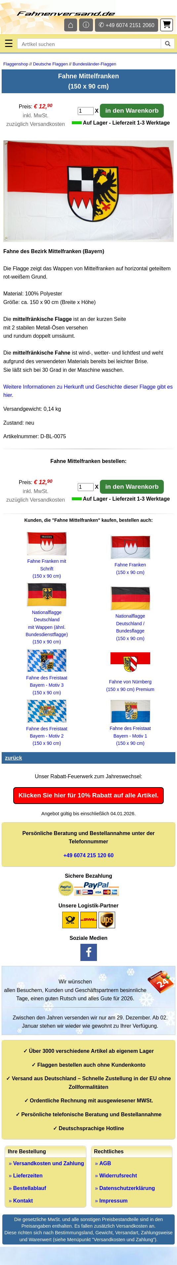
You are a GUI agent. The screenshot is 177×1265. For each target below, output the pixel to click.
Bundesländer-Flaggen (94, 63)
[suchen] (168, 43)
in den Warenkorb (131, 110)
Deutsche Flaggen (50, 63)
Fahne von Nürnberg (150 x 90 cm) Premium (130, 682)
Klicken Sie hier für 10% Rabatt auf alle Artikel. (89, 795)
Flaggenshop (15, 63)
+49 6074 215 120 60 (89, 855)
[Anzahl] (86, 111)
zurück (13, 758)
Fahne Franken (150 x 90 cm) (130, 565)
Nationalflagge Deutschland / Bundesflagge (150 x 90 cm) (130, 623)
